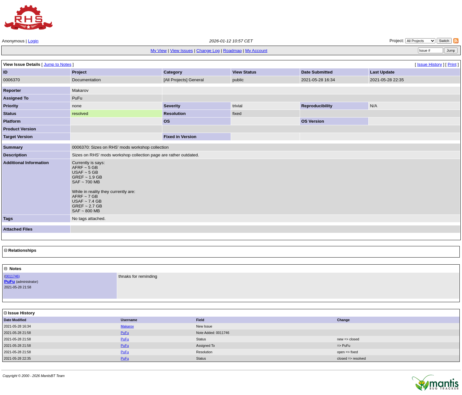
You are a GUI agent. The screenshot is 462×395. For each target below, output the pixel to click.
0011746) (12, 276)
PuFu (9, 281)
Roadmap (232, 50)
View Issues (181, 50)
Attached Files (17, 229)
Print (452, 64)
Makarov (127, 326)
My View (158, 50)
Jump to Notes (57, 64)
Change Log (208, 50)
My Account (256, 50)
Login (33, 41)
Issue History (429, 64)
